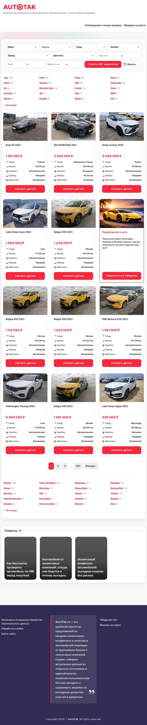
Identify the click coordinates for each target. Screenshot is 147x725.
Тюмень (114, 493)
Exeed (6, 83)
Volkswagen (116, 83)
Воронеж (8, 493)
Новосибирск (81, 488)
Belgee (78, 98)
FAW (77, 83)
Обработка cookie (12, 628)
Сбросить (130, 64)
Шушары (8, 504)
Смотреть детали (25, 188)
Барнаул (114, 498)
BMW (113, 93)
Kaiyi (77, 93)
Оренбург (79, 498)
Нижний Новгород (12, 498)
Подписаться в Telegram (121, 275)
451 (78, 466)
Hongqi (7, 98)
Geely (77, 78)
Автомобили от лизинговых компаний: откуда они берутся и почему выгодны (54, 567)
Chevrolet (8, 93)
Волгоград (44, 488)
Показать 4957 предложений (103, 64)
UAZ (112, 98)
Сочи (113, 504)
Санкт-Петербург (47, 483)
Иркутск (79, 504)
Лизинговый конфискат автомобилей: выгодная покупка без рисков (90, 567)
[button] (10, 105)
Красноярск (45, 498)
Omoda (78, 88)
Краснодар (80, 483)
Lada (6, 78)
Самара (78, 493)
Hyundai (43, 98)
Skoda (113, 88)
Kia (5, 88)
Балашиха (115, 483)
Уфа (41, 493)
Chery (42, 78)
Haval (113, 78)
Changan (43, 83)
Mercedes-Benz (46, 88)
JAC (41, 93)
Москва (7, 483)
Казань (7, 488)
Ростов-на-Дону (47, 504)
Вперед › (91, 466)
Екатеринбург (117, 488)
